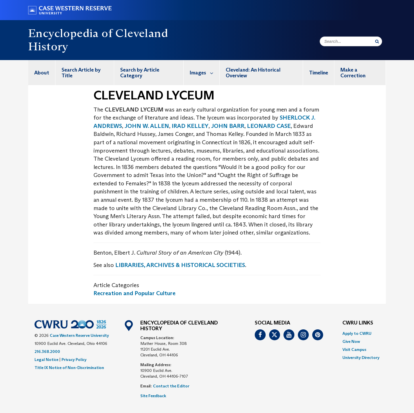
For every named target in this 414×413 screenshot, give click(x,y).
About (41, 73)
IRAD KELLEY (190, 125)
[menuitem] (41, 72)
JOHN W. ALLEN (146, 125)
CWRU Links (357, 323)
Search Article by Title (81, 73)
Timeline (318, 73)
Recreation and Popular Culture (134, 293)
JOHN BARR (227, 125)
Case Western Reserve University (79, 335)
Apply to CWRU (356, 333)
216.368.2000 (47, 351)
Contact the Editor (171, 386)
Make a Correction (352, 73)
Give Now (351, 341)
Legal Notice (46, 359)
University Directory (360, 357)
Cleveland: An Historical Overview (253, 73)
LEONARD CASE (269, 125)
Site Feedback (153, 395)
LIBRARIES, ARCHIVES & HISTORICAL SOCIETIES (180, 265)
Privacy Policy (74, 359)
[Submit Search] (377, 41)
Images (204, 72)
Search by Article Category (139, 73)
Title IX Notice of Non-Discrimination (69, 367)
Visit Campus (354, 349)
